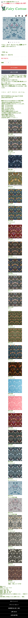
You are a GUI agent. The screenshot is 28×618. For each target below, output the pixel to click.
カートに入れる (14, 67)
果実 (8, 590)
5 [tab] (17, 42)
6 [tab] (19, 42)
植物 (5, 590)
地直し (23, 596)
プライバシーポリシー (14, 604)
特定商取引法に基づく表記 (14, 608)
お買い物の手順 (14, 615)
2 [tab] (11, 42)
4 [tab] (15, 42)
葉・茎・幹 (9, 591)
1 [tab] (9, 42)
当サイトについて (14, 601)
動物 (5, 592)
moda (7, 589)
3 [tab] (13, 42)
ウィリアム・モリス (8, 587)
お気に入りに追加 (14, 72)
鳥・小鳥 (9, 592)
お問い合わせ (14, 611)
